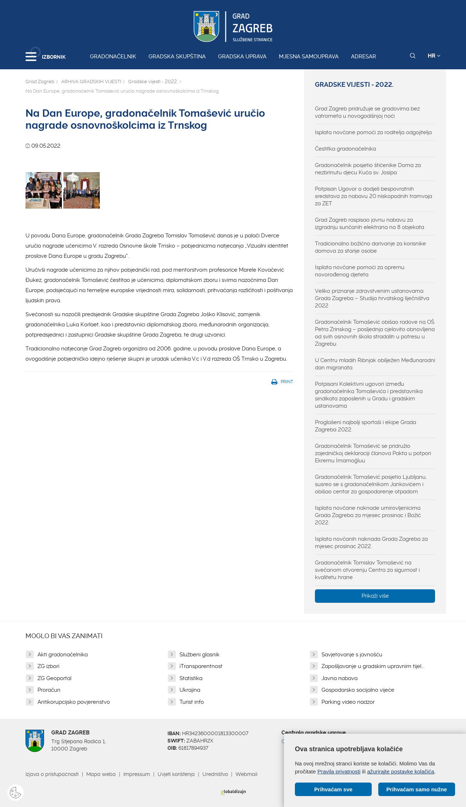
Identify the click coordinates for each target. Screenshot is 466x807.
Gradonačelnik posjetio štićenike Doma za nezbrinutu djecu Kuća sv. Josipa (368, 169)
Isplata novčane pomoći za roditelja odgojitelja (373, 132)
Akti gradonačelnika (62, 654)
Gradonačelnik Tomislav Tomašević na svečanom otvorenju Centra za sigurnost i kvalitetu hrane (367, 570)
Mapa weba (101, 774)
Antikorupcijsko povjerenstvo (73, 702)
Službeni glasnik (199, 654)
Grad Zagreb (39, 81)
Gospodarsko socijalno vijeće (357, 690)
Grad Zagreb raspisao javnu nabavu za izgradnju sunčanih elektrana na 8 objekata (369, 223)
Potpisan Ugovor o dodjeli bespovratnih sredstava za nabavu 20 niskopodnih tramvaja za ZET (373, 196)
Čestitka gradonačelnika (345, 149)
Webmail (246, 774)
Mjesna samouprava (309, 56)
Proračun (48, 690)
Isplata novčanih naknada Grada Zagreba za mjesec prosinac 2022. (371, 543)
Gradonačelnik (113, 56)
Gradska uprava (242, 56)
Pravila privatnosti (338, 771)
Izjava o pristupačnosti (52, 774)
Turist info (191, 702)
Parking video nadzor (348, 702)
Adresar (363, 56)
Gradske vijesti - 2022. (153, 81)
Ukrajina (189, 690)
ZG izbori (48, 666)
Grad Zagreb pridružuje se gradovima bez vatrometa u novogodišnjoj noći (367, 112)
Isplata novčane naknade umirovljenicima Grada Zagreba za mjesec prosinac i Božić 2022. (368, 515)
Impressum (136, 774)
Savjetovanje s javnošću (351, 654)
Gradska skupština (177, 56)
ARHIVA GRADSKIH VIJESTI (91, 81)
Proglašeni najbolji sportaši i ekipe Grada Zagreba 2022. (365, 426)
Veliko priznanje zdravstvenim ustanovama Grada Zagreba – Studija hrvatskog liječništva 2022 (372, 298)
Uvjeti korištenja (176, 774)
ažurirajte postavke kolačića (400, 771)
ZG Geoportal (54, 678)
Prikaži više (375, 596)
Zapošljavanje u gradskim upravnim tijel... (372, 666)
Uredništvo (215, 774)
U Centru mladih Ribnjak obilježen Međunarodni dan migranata (375, 364)
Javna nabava (339, 678)
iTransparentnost (200, 666)
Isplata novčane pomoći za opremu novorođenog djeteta (359, 271)
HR (434, 56)
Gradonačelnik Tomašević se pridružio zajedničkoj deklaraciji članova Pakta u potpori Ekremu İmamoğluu (373, 453)
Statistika (190, 678)
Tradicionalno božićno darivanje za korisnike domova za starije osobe (370, 247)
